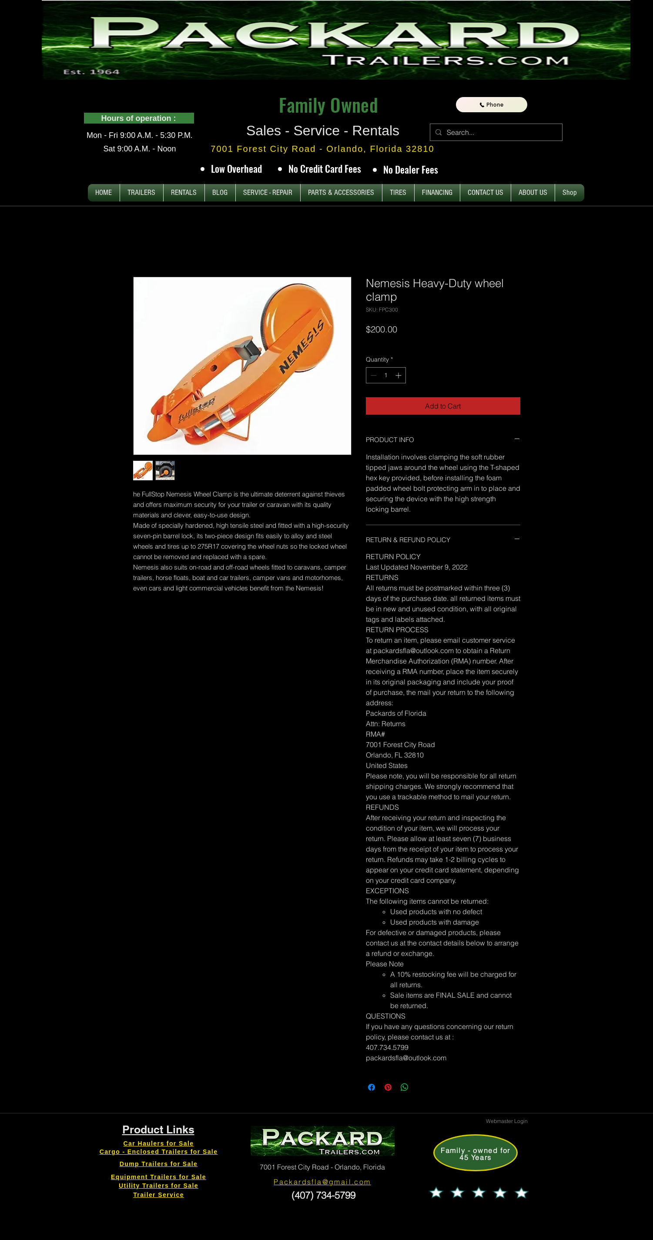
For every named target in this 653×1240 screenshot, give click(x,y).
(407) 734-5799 (322, 1195)
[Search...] (495, 132)
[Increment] (399, 375)
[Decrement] (372, 375)
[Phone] (491, 104)
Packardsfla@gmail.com (322, 1181)
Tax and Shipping (450, 342)
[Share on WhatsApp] (404, 1087)
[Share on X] (421, 1087)
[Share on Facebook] (371, 1087)
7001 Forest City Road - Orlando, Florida (322, 1167)
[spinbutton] (386, 375)
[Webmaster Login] (507, 1120)
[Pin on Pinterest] (388, 1087)
